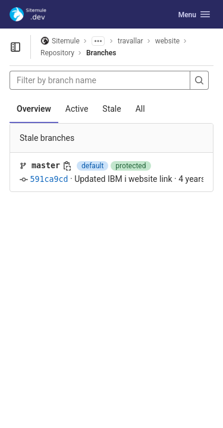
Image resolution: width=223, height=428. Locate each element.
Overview (34, 109)
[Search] (199, 80)
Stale (111, 109)
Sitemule (60, 40)
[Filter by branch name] (100, 80)
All (140, 109)
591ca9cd (49, 179)
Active (77, 109)
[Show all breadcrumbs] (98, 41)
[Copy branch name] (67, 166)
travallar (130, 41)
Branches (101, 53)
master (46, 165)
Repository (57, 53)
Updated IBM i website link (123, 179)
